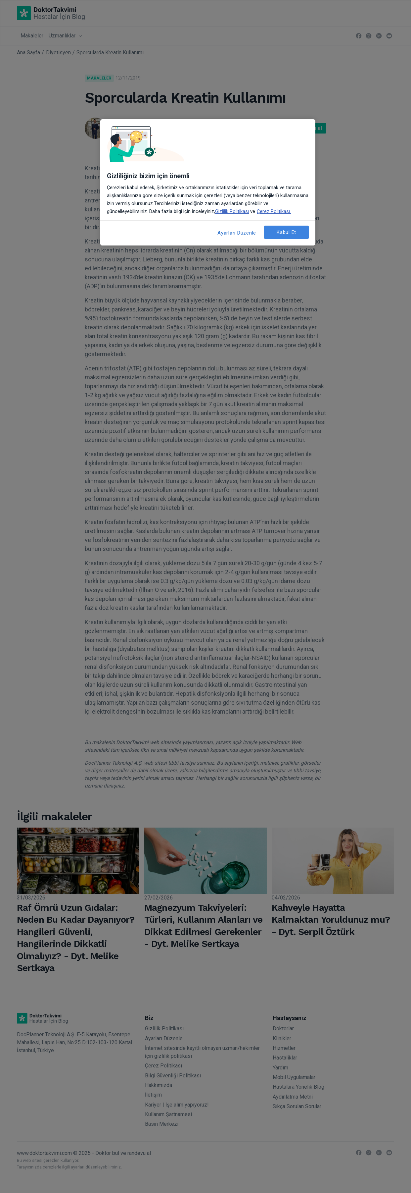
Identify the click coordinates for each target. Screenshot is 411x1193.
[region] (207, 182)
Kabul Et (286, 232)
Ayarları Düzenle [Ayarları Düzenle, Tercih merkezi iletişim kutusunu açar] (236, 233)
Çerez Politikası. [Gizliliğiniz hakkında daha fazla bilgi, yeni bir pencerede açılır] (274, 211)
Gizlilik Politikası (232, 211)
